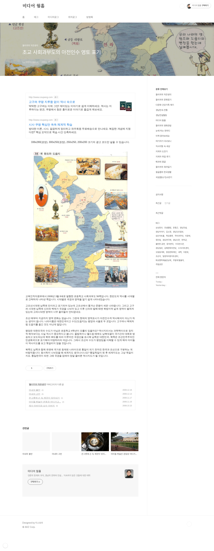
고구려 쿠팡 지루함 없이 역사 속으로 (52, 101)
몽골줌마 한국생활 (163, 172)
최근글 (158, 203)
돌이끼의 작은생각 (37, 401)
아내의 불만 (34, 406)
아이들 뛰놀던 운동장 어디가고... (45, 418)
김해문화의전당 (170, 248)
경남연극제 (167, 240)
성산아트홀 (160, 236)
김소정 (168, 232)
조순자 (158, 256)
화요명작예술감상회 (163, 260)
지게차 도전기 (162, 151)
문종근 (175, 228)
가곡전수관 (179, 244)
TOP (189, 540)
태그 (36, 17)
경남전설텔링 (161, 115)
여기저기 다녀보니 (163, 141)
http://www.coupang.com (41, 97)
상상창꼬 (159, 228)
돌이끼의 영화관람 (163, 125)
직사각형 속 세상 (163, 146)
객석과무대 (179, 236)
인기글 (167, 203)
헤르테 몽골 (161, 162)
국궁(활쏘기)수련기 (164, 177)
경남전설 (183, 228)
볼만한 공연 (160, 244)
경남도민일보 (178, 232)
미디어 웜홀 (33, 6)
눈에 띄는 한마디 (163, 130)
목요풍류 (169, 236)
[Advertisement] (83, 366)
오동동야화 (160, 252)
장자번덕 (169, 244)
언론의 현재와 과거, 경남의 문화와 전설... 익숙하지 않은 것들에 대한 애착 (59, 492)
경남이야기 (160, 232)
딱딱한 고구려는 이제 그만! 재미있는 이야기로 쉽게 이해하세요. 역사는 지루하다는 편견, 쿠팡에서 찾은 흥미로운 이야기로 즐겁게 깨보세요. (70, 108)
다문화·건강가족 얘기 (165, 105)
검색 (182, 6)
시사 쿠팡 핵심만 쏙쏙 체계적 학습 (50, 124)
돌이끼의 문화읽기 (163, 99)
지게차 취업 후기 (163, 156)
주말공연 (159, 264)
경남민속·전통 (162, 110)
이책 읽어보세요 (162, 136)
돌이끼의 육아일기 (163, 167)
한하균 (184, 240)
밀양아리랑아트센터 (170, 256)
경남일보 (159, 248)
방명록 (89, 17)
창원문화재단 (171, 252)
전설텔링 (167, 228)
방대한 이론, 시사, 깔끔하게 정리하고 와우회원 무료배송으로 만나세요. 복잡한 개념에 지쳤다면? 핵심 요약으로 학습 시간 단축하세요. (80, 130)
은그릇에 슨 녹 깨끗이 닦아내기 (44, 414)
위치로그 (72, 17)
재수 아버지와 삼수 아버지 (42, 422)
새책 (180, 252)
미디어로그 (53, 17)
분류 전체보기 (162, 89)
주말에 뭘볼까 (178, 260)
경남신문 (176, 240)
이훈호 (185, 252)
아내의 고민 (34, 410)
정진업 (158, 240)
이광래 (187, 236)
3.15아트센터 (183, 248)
